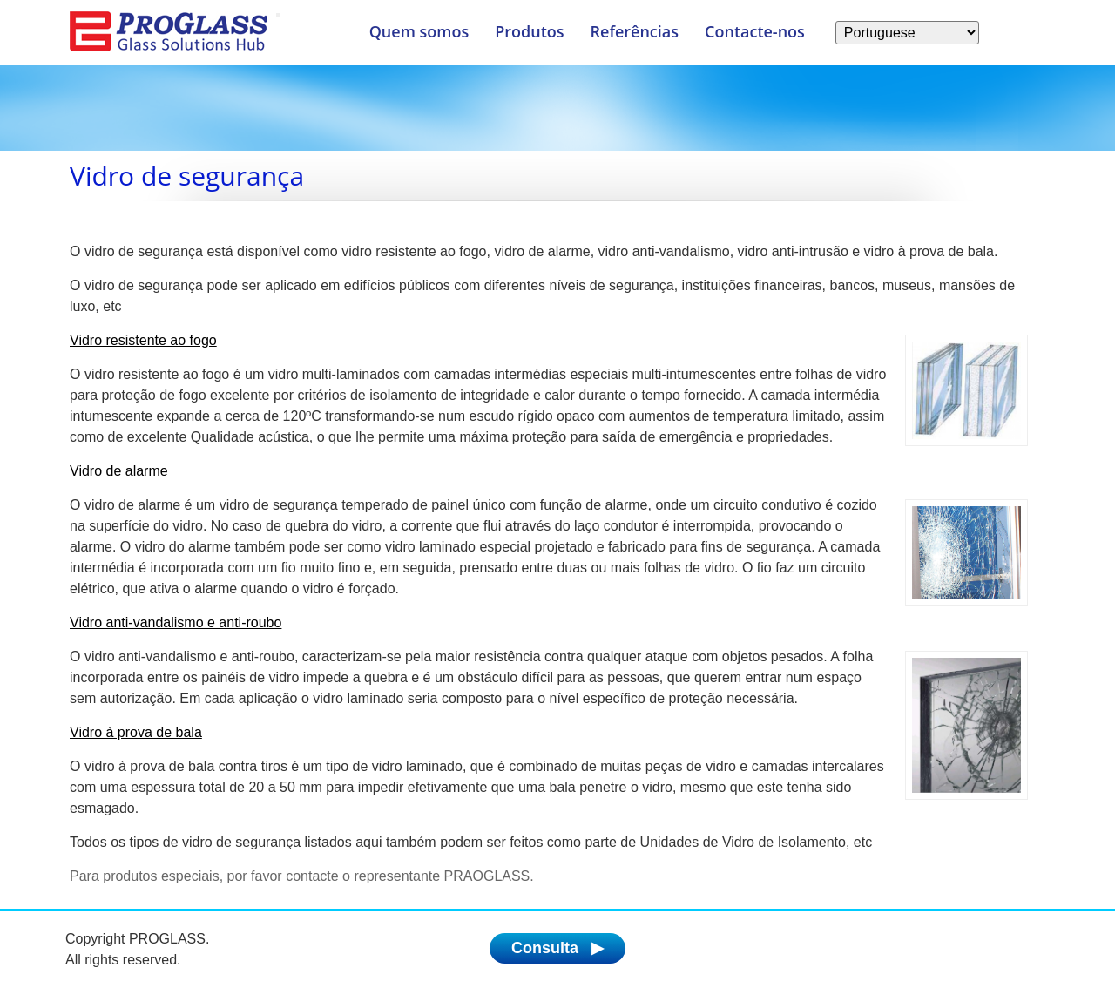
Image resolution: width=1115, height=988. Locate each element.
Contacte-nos (755, 31)
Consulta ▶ (557, 948)
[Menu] (278, 15)
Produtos (529, 31)
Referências (635, 31)
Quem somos (419, 31)
